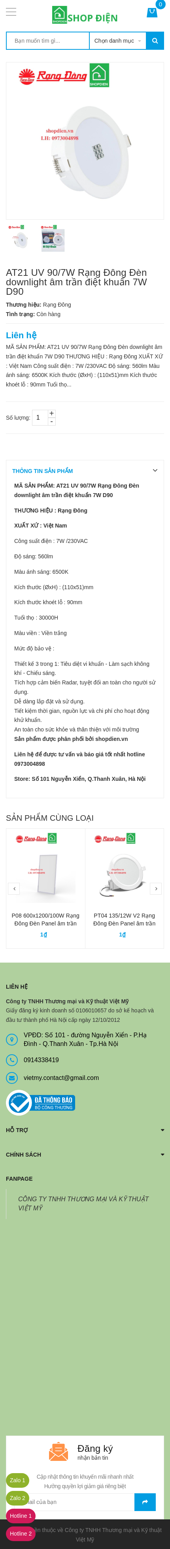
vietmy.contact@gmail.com (61, 1077)
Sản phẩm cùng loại (50, 818)
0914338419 (41, 1060)
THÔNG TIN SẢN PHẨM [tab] (42, 471)
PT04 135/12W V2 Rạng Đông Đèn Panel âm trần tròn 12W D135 (124, 923)
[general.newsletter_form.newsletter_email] (85, 1502)
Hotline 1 (21, 1516)
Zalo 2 (17, 1498)
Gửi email (145, 1502)
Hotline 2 (21, 1533)
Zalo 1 (17, 1480)
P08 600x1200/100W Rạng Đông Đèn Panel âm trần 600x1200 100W (45, 923)
